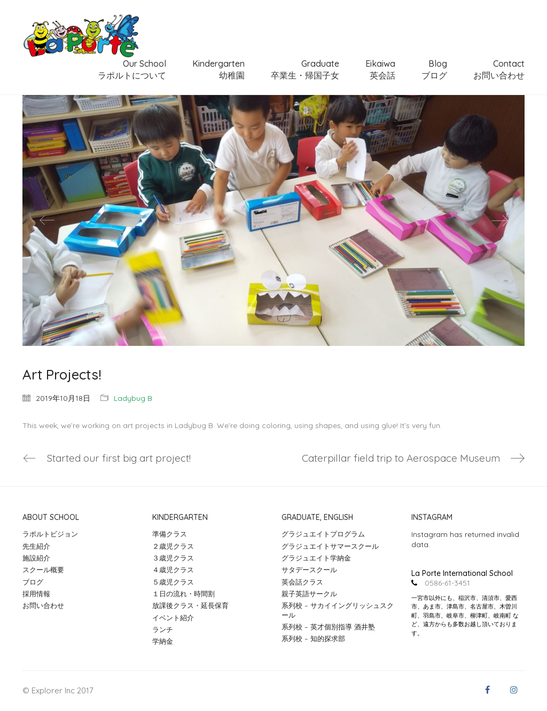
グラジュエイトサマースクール (330, 546)
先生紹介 (36, 546)
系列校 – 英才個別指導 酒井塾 (328, 626)
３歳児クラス (173, 558)
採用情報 (36, 593)
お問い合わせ (43, 606)
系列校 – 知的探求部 (313, 639)
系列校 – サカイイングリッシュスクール (338, 610)
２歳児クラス (173, 546)
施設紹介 (36, 558)
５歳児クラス (173, 582)
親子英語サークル (309, 593)
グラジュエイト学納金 (316, 558)
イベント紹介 (173, 617)
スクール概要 (43, 570)
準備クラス (169, 534)
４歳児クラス (173, 570)
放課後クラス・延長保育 (190, 606)
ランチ (162, 629)
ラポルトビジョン (50, 534)
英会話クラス (302, 582)
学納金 (162, 641)
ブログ (32, 582)
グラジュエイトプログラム (323, 534)
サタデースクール (309, 570)
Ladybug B (133, 398)
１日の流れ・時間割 (183, 593)
